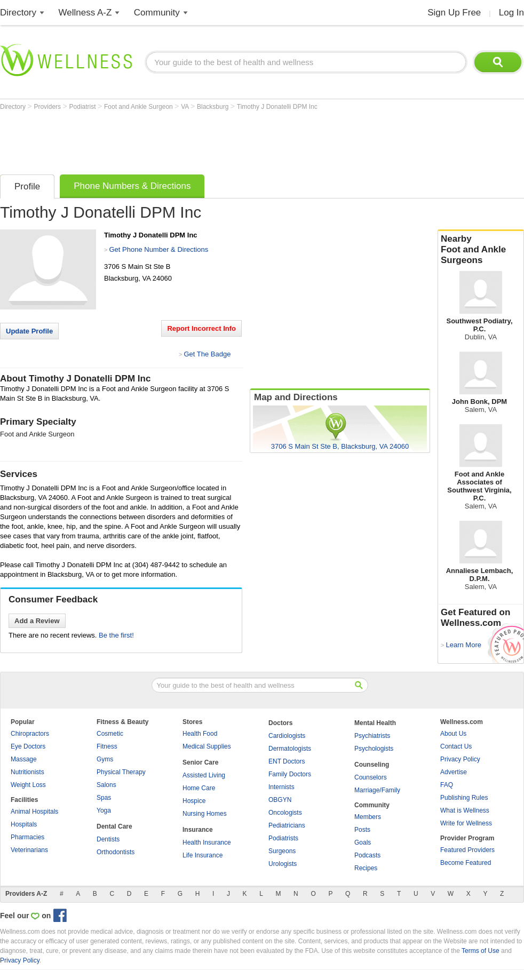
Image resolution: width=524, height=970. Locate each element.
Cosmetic (110, 733)
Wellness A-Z (85, 12)
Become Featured (465, 862)
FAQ (446, 785)
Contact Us (456, 746)
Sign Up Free (454, 12)
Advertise (453, 772)
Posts (362, 829)
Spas (104, 797)
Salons (106, 785)
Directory (18, 12)
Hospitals (24, 824)
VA (185, 106)
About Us (453, 733)
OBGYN (279, 800)
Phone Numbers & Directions (132, 186)
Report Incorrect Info (201, 328)
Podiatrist (83, 106)
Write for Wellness (466, 823)
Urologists (282, 864)
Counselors (370, 777)
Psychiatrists (372, 736)
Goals (362, 842)
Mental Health (375, 723)
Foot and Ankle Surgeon (139, 106)
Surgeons (282, 851)
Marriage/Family (377, 790)
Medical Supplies (206, 746)
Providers (48, 106)
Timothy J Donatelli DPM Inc (277, 106)
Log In (511, 12)
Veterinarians (29, 850)
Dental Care (114, 826)
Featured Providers (467, 850)
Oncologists (285, 812)
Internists (281, 787)
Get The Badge (207, 354)
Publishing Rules (464, 797)
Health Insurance (206, 842)
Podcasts (367, 855)
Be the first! (116, 635)
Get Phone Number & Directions (158, 249)
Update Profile (29, 331)
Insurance (197, 829)
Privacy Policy (460, 759)
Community (157, 12)
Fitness (107, 746)
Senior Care (200, 762)
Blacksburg (214, 106)
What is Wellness (464, 810)
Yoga (104, 810)
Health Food (199, 733)
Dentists (108, 839)
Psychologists (373, 748)
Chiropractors (30, 733)
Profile (27, 186)
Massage (24, 759)
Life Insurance (202, 855)
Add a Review (37, 621)
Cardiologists (286, 736)
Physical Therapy (121, 772)
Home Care (198, 788)
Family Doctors (289, 774)
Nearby (481, 250)
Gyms (105, 759)
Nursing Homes (204, 813)
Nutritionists (27, 772)
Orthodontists (115, 852)
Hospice (193, 801)
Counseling (371, 764)
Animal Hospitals (34, 811)
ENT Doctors (286, 761)
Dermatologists (289, 748)
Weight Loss (28, 785)
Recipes (365, 868)
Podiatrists (283, 838)
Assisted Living (203, 775)
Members (367, 817)
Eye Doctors (28, 746)
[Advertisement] (194, 140)
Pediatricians (286, 825)
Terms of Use (480, 951)
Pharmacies (27, 837)
